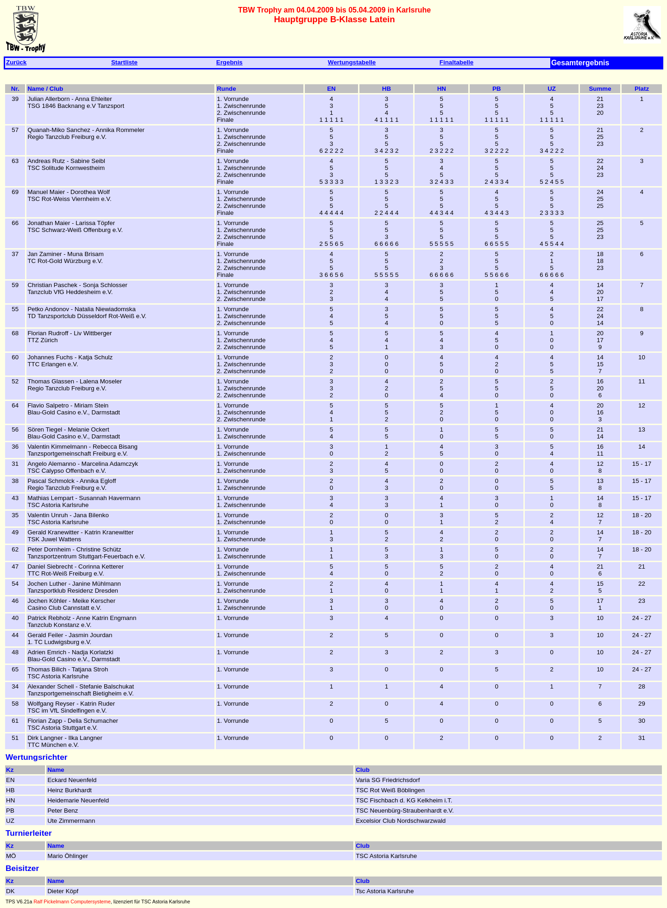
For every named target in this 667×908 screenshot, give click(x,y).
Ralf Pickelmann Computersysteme (71, 901)
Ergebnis (229, 62)
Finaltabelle (456, 62)
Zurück (16, 62)
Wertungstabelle (352, 62)
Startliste (124, 62)
